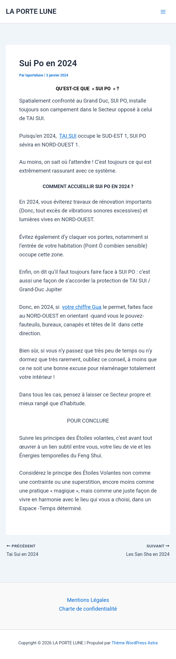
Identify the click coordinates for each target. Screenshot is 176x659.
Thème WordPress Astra (135, 643)
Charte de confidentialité (88, 609)
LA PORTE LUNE (31, 11)
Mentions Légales (88, 600)
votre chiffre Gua (82, 307)
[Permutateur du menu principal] (163, 11)
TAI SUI (67, 136)
